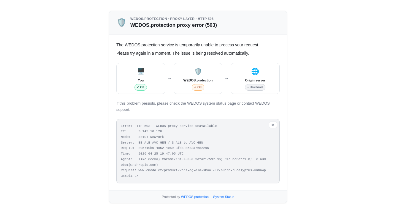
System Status (223, 197)
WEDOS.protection (195, 197)
